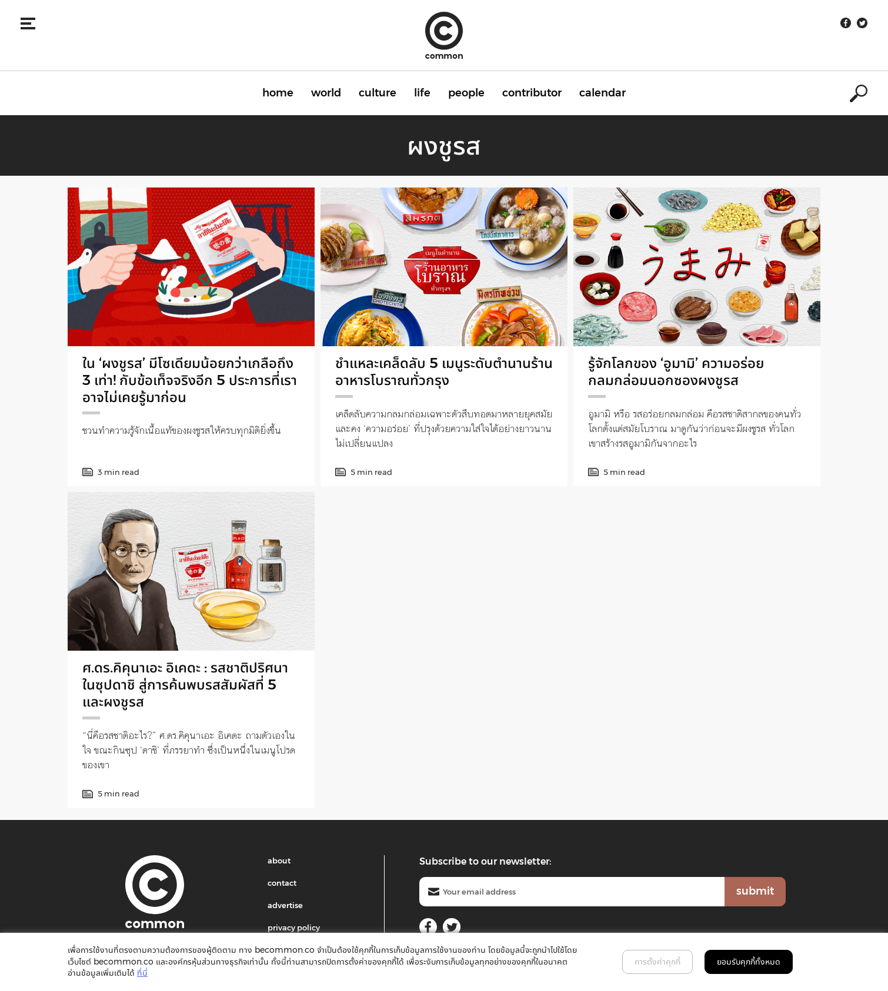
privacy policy (294, 927)
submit (755, 891)
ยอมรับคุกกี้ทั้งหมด (748, 961)
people (466, 92)
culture (377, 92)
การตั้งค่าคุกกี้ (657, 961)
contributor (532, 92)
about (279, 860)
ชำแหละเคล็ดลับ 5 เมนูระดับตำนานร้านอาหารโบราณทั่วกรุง (444, 371)
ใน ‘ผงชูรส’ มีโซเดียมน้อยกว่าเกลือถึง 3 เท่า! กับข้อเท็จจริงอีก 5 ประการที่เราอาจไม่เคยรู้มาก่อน (189, 380)
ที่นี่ (142, 972)
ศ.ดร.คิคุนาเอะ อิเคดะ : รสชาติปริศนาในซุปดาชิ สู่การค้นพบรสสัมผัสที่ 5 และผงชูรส (185, 684)
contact (282, 883)
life (422, 92)
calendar (602, 92)
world (326, 92)
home (277, 92)
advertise (285, 905)
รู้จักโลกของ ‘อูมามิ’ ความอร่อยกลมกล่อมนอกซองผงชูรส (676, 371)
